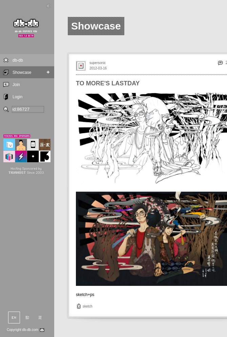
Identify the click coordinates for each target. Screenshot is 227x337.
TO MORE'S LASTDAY (108, 83)
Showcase (22, 72)
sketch (87, 306)
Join (16, 84)
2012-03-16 (98, 68)
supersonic (97, 63)
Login (17, 96)
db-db (18, 60)
